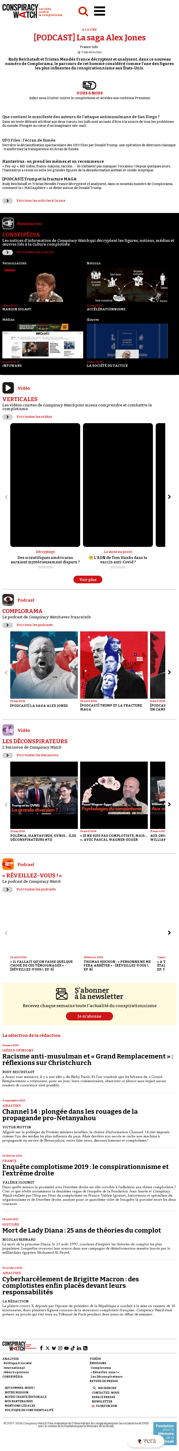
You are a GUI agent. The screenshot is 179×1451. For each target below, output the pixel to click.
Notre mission (16, 1392)
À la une (89, 29)
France (9, 1161)
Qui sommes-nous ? (20, 1387)
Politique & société (17, 1363)
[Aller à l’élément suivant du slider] (169, 497)
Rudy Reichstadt (18, 1072)
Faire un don (106, 1406)
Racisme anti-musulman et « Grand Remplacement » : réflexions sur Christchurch (87, 1059)
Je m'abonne (89, 1016)
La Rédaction (15, 1301)
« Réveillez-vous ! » (105, 1372)
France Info (89, 47)
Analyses (11, 1106)
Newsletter (102, 1401)
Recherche (107, 1388)
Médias (8, 320)
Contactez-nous (105, 1392)
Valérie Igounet (18, 1183)
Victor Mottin (16, 1127)
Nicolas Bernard (18, 1240)
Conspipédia (12, 1376)
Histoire (10, 1225)
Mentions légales (20, 1405)
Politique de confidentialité (29, 1410)
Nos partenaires (19, 1401)
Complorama (101, 1368)
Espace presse (103, 1397)
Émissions (98, 1363)
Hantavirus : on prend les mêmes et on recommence (53, 161)
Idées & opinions (17, 1050)
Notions (93, 263)
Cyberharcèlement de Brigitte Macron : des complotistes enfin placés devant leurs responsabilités (70, 1285)
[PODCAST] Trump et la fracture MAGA (39, 179)
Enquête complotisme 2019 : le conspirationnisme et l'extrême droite (85, 1170)
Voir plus (87, 580)
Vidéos (95, 1358)
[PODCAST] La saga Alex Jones (90, 37)
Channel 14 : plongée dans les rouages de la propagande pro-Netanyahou (70, 1115)
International (14, 1368)
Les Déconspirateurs (107, 1376)
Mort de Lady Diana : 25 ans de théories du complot (81, 1230)
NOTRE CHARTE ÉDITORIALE (26, 1397)
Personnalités (14, 263)
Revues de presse (104, 1381)
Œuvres (93, 320)
